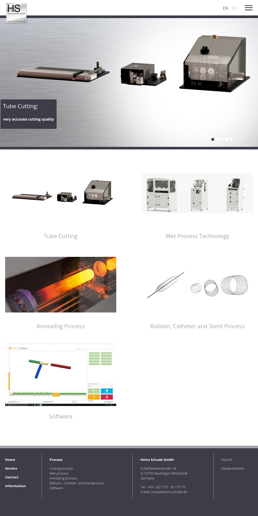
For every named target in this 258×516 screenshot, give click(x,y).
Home (10, 459)
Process (56, 459)
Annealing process (222, 139)
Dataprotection (232, 468)
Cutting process (212, 139)
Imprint (227, 459)
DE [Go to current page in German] (234, 8)
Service (11, 468)
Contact (12, 477)
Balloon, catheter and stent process (226, 139)
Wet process (217, 139)
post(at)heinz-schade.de (169, 491)
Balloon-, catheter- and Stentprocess (77, 483)
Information (15, 486)
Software (231, 139)
